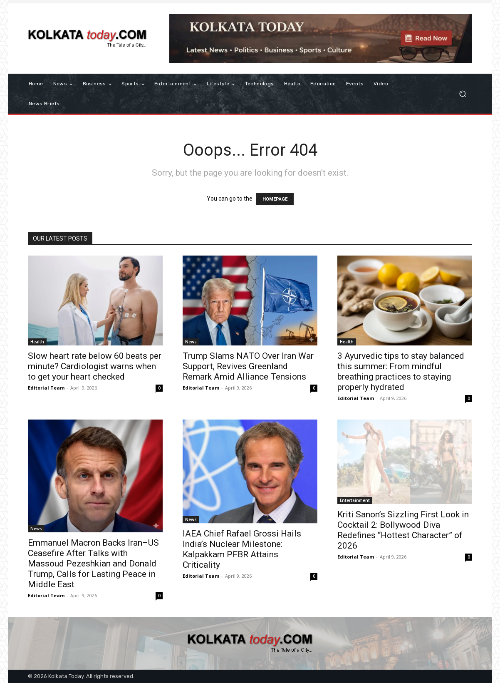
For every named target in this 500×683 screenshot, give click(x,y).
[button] (462, 94)
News (191, 342)
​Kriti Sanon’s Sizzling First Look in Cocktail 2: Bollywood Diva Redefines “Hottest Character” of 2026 (403, 530)
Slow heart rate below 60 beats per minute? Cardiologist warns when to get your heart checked (94, 366)
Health (37, 342)
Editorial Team (46, 388)
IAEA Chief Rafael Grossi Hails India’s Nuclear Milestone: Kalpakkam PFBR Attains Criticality (242, 549)
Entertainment (355, 500)
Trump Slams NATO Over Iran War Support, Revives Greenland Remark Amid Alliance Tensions (248, 366)
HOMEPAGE (274, 199)
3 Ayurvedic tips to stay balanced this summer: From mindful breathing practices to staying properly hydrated (400, 371)
